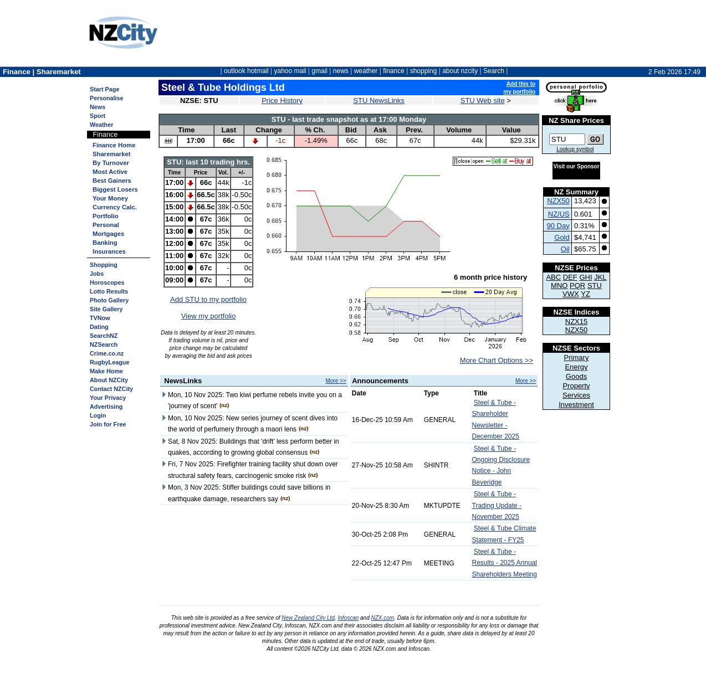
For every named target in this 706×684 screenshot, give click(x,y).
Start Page (104, 89)
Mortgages (108, 233)
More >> (335, 381)
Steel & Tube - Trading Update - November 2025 (497, 505)
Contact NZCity (111, 388)
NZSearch (103, 344)
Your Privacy (108, 397)
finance (394, 71)
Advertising (106, 406)
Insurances (109, 251)
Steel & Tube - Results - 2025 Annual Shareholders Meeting (504, 563)
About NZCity (109, 380)
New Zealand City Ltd (308, 618)
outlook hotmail (246, 71)
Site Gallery (106, 309)
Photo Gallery (109, 300)
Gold (561, 237)
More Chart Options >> (496, 360)
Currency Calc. (115, 207)
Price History (282, 100)
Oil (565, 249)
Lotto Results (109, 291)
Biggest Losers (115, 189)
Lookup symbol (575, 149)
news (341, 71)
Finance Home (114, 145)
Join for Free (108, 424)
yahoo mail (290, 71)
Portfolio (106, 216)
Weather (101, 124)
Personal (106, 225)
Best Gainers (112, 180)
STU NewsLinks (378, 100)
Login (98, 415)
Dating (99, 326)
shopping (423, 71)
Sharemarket (112, 154)
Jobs (97, 273)
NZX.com (383, 618)
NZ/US (559, 214)
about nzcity (460, 71)
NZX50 (558, 201)
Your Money (110, 198)
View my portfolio (208, 316)
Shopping (103, 264)
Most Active (110, 171)
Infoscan (348, 618)
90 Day (558, 226)
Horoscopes (107, 282)
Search (493, 71)
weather (366, 71)
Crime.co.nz (107, 353)
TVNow (100, 318)
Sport (97, 115)
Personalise (107, 98)
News (97, 107)
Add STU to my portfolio (208, 299)
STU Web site (483, 100)
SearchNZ (103, 335)
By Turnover (111, 163)
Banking (105, 242)
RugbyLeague (109, 362)
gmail (319, 71)
